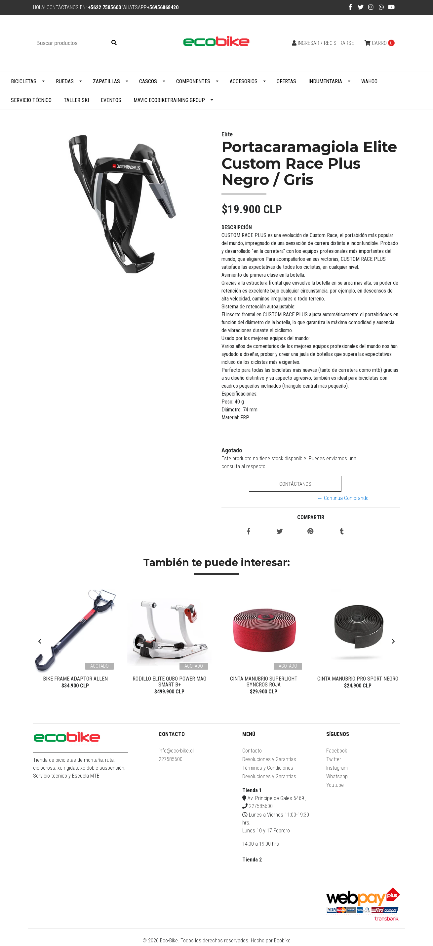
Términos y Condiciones (267, 769)
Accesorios (243, 81)
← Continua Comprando (343, 498)
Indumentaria (325, 81)
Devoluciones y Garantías (269, 760)
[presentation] (39, 642)
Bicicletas (23, 81)
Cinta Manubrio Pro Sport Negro (357, 679)
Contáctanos (295, 484)
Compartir (310, 517)
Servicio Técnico (31, 100)
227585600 (170, 760)
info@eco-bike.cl (176, 752)
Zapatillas (106, 81)
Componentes (193, 81)
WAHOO (369, 81)
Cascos (148, 81)
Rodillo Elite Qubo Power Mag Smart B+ (169, 682)
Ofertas (286, 81)
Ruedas (65, 81)
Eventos (111, 100)
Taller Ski (76, 100)
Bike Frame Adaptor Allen (75, 679)
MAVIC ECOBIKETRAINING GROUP (169, 100)
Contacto (252, 752)
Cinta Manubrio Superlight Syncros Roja (263, 682)
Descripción (236, 227)
